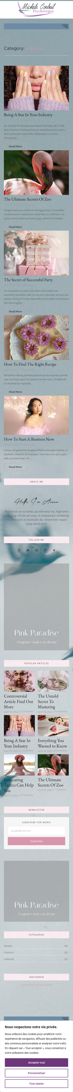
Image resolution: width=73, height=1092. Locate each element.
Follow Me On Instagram (36, 985)
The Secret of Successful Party (28, 279)
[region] (36, 1056)
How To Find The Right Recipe (30, 364)
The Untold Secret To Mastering (48, 701)
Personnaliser (36, 1073)
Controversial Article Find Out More (18, 701)
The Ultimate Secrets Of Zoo (27, 199)
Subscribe (36, 841)
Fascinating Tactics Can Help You (19, 785)
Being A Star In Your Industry (28, 114)
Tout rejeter (36, 1083)
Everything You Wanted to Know (52, 743)
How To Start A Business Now (29, 439)
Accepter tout (36, 1062)
